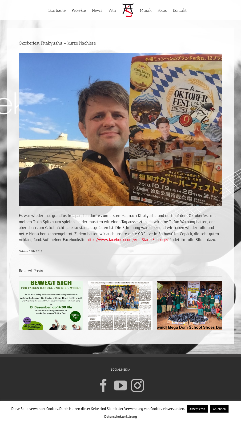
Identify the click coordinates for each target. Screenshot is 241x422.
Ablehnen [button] (219, 409)
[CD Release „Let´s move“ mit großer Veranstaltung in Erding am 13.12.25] (51, 305)
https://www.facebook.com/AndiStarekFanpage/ (127, 239)
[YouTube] (120, 385)
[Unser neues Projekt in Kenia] (189, 305)
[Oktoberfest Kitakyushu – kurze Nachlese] (120, 129)
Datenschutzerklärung (120, 416)
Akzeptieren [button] (197, 409)
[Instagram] (137, 385)
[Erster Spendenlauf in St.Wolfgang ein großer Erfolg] (120, 305)
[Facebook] (103, 385)
